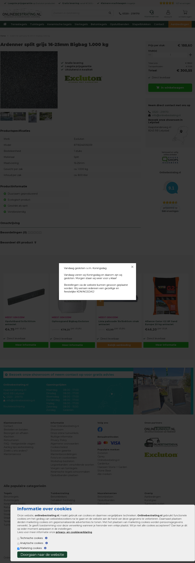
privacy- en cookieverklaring (74, 532)
